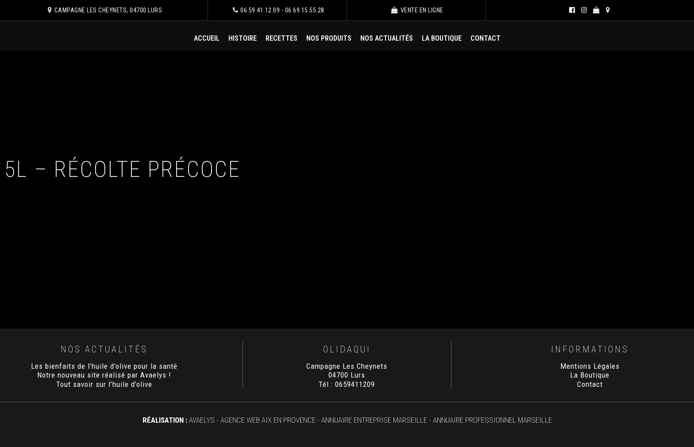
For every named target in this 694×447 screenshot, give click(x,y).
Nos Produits (328, 38)
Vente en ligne (417, 10)
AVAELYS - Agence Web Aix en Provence (252, 420)
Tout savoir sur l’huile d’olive (104, 384)
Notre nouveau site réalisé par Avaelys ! (104, 375)
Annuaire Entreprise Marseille (374, 420)
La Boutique (442, 38)
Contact (485, 38)
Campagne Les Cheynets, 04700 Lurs (105, 10)
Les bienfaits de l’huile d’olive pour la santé (104, 366)
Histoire (242, 38)
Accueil (207, 38)
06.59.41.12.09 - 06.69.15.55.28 (278, 10)
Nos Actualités (386, 38)
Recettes (281, 38)
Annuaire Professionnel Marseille (492, 420)
